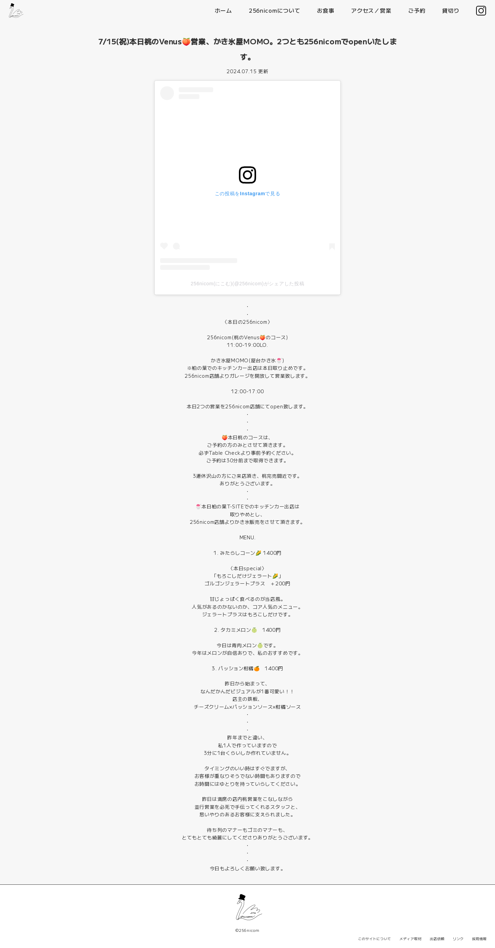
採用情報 (479, 938)
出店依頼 (437, 938)
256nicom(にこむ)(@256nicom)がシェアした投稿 (248, 283)
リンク (458, 938)
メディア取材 (410, 938)
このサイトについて (374, 938)
